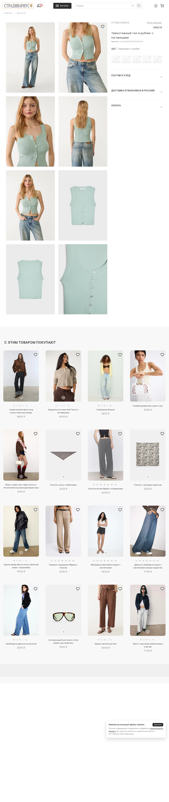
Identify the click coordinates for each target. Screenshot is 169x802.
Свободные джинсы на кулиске (21, 644)
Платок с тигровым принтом (148, 485)
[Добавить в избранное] (35, 355)
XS (116, 60)
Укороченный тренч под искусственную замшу (21, 411)
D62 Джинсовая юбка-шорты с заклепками (105, 566)
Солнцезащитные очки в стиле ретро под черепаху (63, 641)
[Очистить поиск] (132, 5)
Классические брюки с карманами (105, 489)
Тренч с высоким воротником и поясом (148, 645)
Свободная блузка (105, 409)
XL (157, 60)
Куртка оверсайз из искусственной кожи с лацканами (21, 566)
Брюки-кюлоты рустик (106, 644)
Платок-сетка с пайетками (63, 485)
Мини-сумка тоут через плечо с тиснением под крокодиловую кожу (21, 486)
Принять (158, 725)
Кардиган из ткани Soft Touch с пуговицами (63, 411)
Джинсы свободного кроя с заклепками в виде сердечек (147, 566)
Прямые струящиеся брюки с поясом (63, 566)
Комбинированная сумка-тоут (148, 406)
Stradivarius (120, 22)
